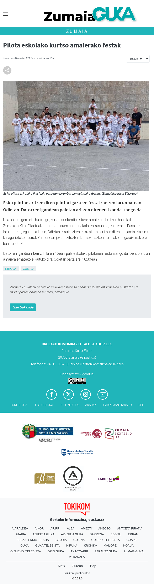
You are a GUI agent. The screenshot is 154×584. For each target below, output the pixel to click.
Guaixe (131, 540)
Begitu (116, 534)
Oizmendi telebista (25, 551)
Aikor (39, 528)
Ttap (93, 566)
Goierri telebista (105, 540)
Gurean (77, 566)
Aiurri (55, 528)
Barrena (97, 534)
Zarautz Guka (106, 551)
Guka (24, 545)
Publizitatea (69, 405)
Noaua (128, 545)
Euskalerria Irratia (33, 540)
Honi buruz (18, 405)
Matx (61, 566)
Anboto (104, 528)
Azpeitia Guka (43, 534)
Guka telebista (47, 545)
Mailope (110, 545)
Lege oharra (43, 405)
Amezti (86, 528)
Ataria (21, 534)
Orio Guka (56, 551)
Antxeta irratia (129, 528)
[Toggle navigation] (5, 14)
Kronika (90, 545)
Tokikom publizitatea (77, 573)
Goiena (79, 540)
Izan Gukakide (22, 307)
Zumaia (77, 31)
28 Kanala (77, 557)
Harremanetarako (117, 405)
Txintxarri (79, 551)
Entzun (135, 58)
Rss (141, 405)
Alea (70, 528)
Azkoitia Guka (72, 534)
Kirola (10, 268)
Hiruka (71, 545)
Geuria (61, 540)
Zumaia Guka (134, 551)
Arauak (90, 405)
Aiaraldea (20, 528)
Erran (133, 534)
